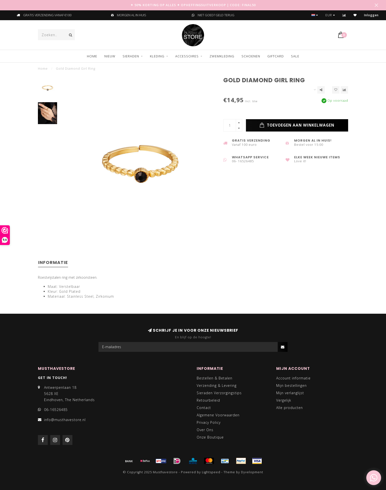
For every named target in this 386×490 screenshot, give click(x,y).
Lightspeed (211, 472)
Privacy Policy (209, 422)
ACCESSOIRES (187, 56)
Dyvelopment (252, 472)
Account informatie (293, 378)
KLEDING (157, 56)
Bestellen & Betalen (214, 378)
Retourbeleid (208, 400)
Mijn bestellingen (291, 385)
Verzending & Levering (217, 385)
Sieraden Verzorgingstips (219, 393)
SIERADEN (131, 56)
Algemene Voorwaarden (218, 415)
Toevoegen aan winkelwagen (296, 125)
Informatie (53, 262)
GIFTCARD (275, 56)
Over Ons (205, 429)
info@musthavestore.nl (65, 419)
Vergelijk (283, 400)
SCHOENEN (250, 56)
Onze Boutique (210, 437)
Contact (204, 407)
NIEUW (109, 56)
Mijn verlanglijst (290, 393)
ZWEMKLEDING (221, 56)
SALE (295, 56)
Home (92, 56)
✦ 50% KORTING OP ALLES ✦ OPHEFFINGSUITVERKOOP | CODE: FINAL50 (193, 5)
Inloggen (371, 15)
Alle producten (289, 407)
